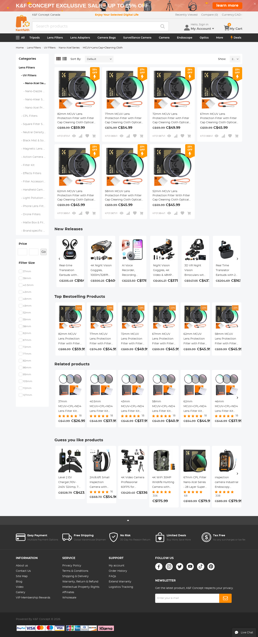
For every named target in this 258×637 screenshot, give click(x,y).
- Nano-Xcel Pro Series (34, 107)
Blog (19, 581)
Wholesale (69, 597)
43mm (27, 292)
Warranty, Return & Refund (80, 581)
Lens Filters (55, 37)
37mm (27, 271)
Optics (204, 37)
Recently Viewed (186, 15)
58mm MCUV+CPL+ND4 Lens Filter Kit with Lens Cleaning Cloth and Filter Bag (163, 407)
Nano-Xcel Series (69, 48)
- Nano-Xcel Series (34, 83)
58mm (27, 326)
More (219, 37)
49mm (27, 306)
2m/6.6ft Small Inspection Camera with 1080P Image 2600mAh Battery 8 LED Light (100, 483)
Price (23, 243)
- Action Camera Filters (34, 157)
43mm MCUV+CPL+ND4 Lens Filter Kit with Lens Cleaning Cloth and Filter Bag (132, 407)
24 (233, 59)
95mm (27, 374)
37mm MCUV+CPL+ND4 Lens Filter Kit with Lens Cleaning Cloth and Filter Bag (69, 407)
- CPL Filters (28, 116)
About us (22, 565)
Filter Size (27, 262)
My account (116, 565)
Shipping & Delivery (75, 576)
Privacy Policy (71, 565)
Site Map (22, 576)
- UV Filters (27, 75)
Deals (236, 37)
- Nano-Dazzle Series (34, 91)
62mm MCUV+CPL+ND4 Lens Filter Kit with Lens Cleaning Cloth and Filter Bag (194, 407)
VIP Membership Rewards (33, 597)
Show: (222, 59)
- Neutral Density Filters (34, 132)
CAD (232, 15)
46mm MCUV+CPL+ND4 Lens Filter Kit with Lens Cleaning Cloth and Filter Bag (226, 407)
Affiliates (68, 592)
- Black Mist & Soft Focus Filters (34, 140)
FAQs (112, 576)
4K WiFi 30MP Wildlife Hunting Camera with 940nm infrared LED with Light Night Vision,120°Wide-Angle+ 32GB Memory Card (163, 483)
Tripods (34, 37)
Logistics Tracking (121, 587)
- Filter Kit (27, 165)
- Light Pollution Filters (34, 198)
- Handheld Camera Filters (34, 189)
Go (43, 251)
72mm (27, 347)
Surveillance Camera (137, 37)
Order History (118, 571)
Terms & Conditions (75, 571)
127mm (27, 395)
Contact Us (23, 571)
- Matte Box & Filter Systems (34, 222)
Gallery (20, 592)
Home (20, 48)
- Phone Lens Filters (33, 206)
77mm (27, 354)
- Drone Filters (30, 214)
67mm (27, 340)
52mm (27, 313)
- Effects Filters (30, 173)
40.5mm (28, 285)
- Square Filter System (34, 124)
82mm (27, 361)
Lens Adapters (80, 37)
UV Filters (49, 48)
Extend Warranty (120, 581)
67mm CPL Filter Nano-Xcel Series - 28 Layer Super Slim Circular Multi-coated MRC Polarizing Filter (194, 483)
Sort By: (76, 59)
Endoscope (184, 37)
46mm (27, 299)
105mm (27, 381)
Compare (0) (209, 15)
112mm (27, 388)
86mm (27, 367)
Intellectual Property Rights (80, 587)
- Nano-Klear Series (34, 99)
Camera (164, 37)
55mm (27, 319)
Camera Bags (106, 37)
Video (20, 587)
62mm (27, 333)
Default (91, 59)
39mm (27, 278)
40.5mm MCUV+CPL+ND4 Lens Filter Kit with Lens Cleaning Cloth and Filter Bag (101, 407)
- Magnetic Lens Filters (34, 148)
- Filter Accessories (32, 181)
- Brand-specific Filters (34, 231)
